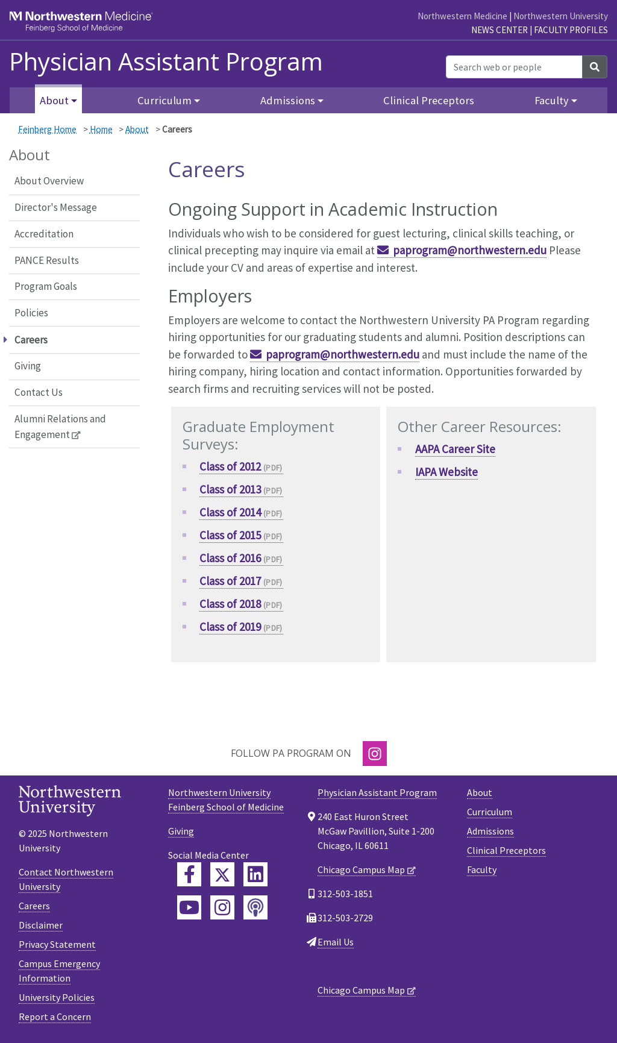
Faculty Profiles (571, 30)
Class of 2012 (230, 466)
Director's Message (55, 207)
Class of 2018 (230, 604)
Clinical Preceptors (428, 100)
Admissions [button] (287, 100)
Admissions (490, 831)
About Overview (49, 180)
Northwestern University (560, 16)
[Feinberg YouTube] (189, 907)
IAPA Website (446, 472)
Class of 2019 (230, 626)
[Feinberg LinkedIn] (255, 874)
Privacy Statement (57, 944)
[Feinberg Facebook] (189, 874)
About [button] (54, 100)
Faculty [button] (551, 100)
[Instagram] (375, 753)
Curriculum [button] (164, 100)
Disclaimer (41, 925)
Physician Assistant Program (166, 61)
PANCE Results (46, 260)
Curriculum (489, 812)
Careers (34, 906)
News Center (499, 30)
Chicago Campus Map (361, 869)
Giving (27, 365)
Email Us (336, 942)
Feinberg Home (47, 129)
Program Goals (45, 286)
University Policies (57, 997)
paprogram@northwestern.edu (470, 250)
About (137, 129)
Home (101, 129)
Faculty (481, 869)
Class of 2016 (230, 558)
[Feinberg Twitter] (222, 874)
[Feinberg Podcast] (255, 907)
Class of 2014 (230, 512)
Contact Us (38, 392)
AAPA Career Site (455, 449)
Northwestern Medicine (462, 16)
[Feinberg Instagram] (222, 907)
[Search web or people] (514, 66)
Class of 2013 (230, 489)
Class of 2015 (230, 535)
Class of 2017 (230, 581)
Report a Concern (55, 1016)
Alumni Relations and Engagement (60, 426)
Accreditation (44, 233)
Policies (31, 312)
